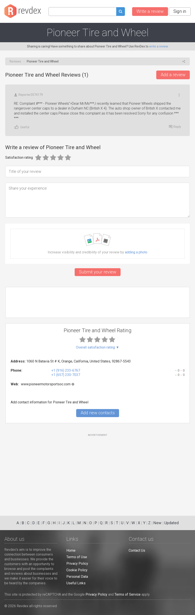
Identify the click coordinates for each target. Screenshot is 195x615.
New (157, 523)
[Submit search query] (120, 12)
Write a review (150, 11)
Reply (175, 126)
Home (71, 550)
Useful (21, 127)
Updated (171, 523)
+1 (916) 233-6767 (65, 370)
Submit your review (97, 272)
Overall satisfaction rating (97, 347)
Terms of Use (76, 557)
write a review (158, 46)
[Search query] (82, 11)
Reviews (15, 61)
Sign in (179, 11)
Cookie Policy (76, 570)
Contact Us (137, 550)
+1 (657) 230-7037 (65, 375)
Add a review (173, 74)
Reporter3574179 (28, 95)
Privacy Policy (77, 563)
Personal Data (77, 577)
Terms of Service (127, 594)
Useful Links (76, 583)
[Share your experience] (97, 200)
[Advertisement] (97, 472)
